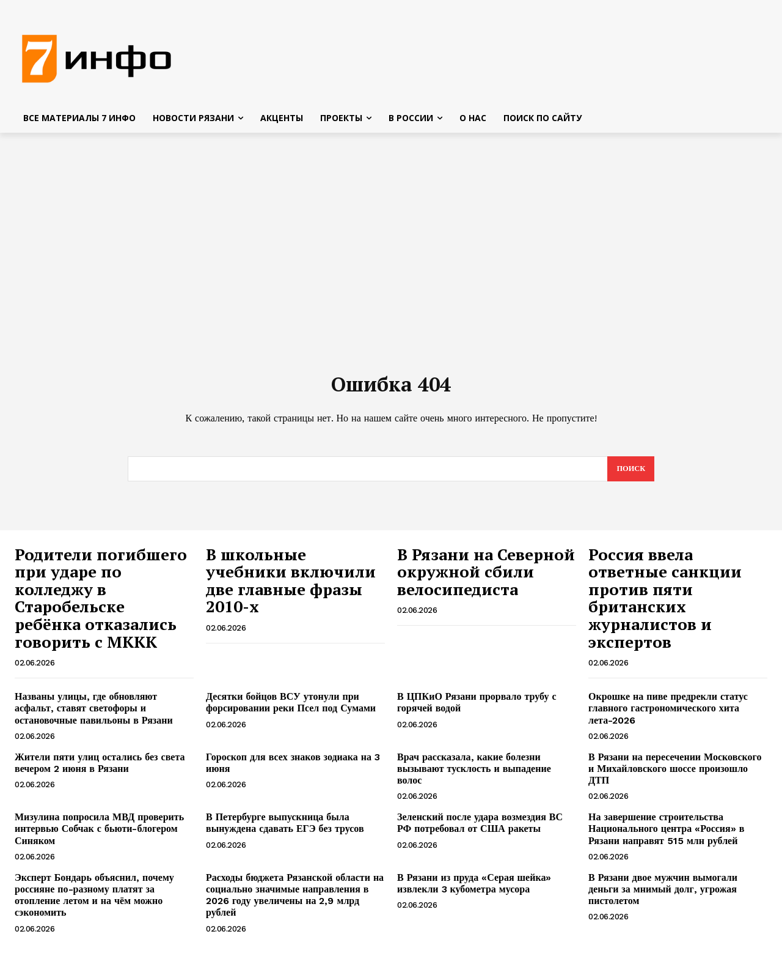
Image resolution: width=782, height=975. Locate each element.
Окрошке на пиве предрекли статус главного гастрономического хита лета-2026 (668, 714)
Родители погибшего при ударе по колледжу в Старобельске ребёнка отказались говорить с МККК (101, 605)
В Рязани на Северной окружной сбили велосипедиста (486, 578)
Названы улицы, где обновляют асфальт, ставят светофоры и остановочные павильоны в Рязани (94, 714)
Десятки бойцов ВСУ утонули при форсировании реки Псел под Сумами (291, 709)
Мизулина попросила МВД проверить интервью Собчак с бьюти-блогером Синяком (99, 835)
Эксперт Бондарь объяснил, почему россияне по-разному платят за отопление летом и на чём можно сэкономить (94, 901)
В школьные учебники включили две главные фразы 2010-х (291, 587)
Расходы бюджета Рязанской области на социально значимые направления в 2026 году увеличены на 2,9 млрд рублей (295, 901)
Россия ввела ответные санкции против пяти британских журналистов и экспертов (665, 605)
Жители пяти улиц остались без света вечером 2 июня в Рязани (100, 769)
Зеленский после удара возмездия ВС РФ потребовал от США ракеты (480, 829)
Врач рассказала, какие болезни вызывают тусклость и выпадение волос (474, 775)
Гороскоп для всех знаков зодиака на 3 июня (293, 769)
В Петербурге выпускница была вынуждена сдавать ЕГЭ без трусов (285, 829)
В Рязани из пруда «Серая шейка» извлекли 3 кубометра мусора (474, 890)
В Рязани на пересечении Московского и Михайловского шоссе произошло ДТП (674, 775)
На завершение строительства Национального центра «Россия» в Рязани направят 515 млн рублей (666, 835)
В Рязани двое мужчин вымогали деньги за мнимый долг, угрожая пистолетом (662, 895)
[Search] (630, 475)
